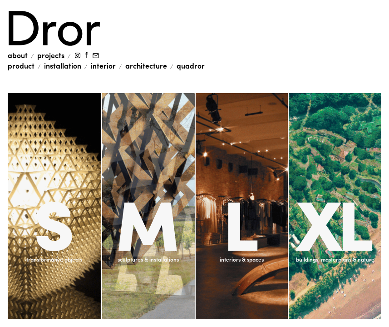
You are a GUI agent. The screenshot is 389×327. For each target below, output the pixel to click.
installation (62, 65)
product (21, 65)
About (18, 55)
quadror (191, 65)
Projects (50, 55)
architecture (146, 65)
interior (103, 65)
